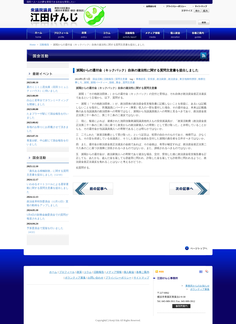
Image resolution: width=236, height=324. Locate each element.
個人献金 (129, 272)
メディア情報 (114, 272)
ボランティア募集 (75, 277)
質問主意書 (121, 79)
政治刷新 (161, 79)
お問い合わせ (95, 277)
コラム (88, 272)
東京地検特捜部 (188, 79)
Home (33, 44)
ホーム (53, 272)
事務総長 (141, 79)
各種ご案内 (142, 272)
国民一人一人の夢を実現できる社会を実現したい (51, 2)
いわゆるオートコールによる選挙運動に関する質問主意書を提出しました (47, 188)
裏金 (118, 82)
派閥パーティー (99, 82)
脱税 (111, 82)
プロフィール (67, 272)
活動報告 (44, 44)
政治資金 (173, 79)
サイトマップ (141, 277)
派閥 (86, 82)
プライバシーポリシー (118, 277)
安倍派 (151, 79)
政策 (79, 272)
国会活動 (97, 79)
